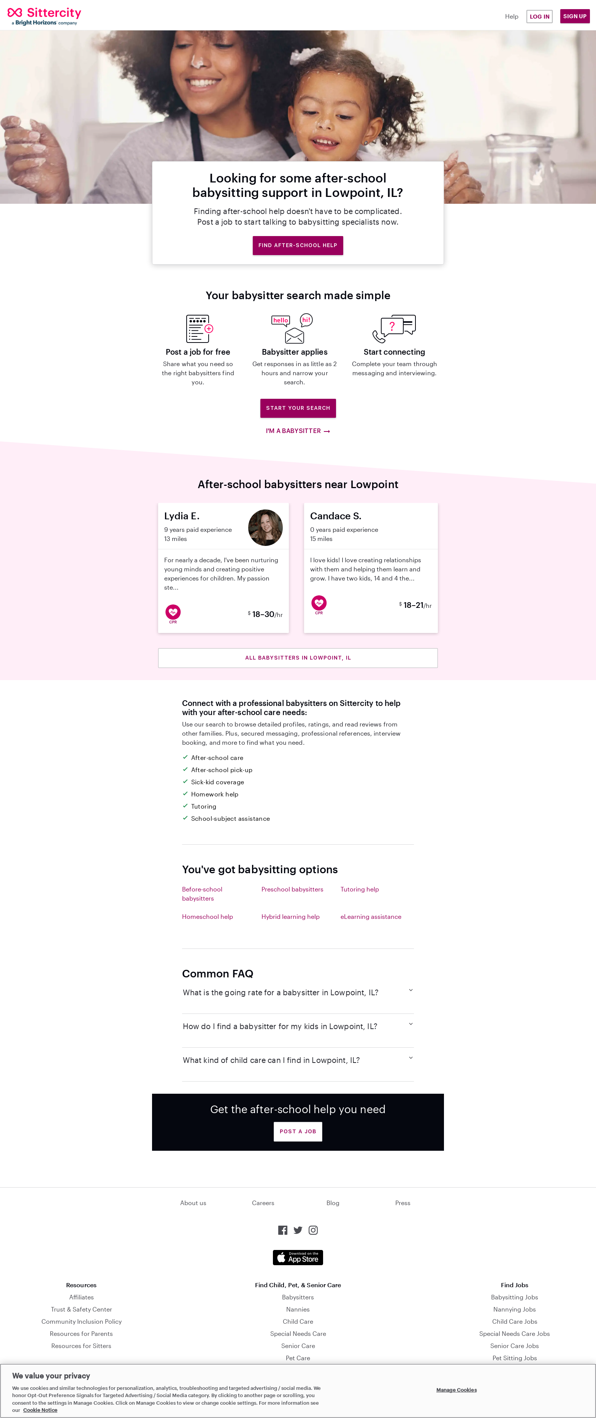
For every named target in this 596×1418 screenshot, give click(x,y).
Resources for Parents (81, 1333)
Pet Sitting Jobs (515, 1357)
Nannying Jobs (514, 1309)
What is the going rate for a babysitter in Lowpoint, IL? (298, 992)
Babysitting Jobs (514, 1297)
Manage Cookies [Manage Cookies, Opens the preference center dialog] (456, 1390)
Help (511, 16)
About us (193, 1202)
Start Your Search (298, 408)
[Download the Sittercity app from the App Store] (298, 1257)
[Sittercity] (58, 17)
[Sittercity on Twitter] (298, 1230)
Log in (540, 16)
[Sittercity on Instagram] (313, 1230)
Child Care (298, 1321)
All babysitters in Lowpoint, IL (298, 658)
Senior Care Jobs (514, 1345)
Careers (263, 1202)
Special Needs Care (298, 1333)
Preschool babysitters (292, 889)
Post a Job (298, 1131)
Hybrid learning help (291, 916)
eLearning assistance (371, 916)
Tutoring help (360, 889)
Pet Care (298, 1357)
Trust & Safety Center (81, 1309)
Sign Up (575, 16)
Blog (333, 1202)
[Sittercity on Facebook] (282, 1230)
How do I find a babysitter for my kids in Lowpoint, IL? (298, 1026)
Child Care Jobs (514, 1321)
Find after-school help (298, 245)
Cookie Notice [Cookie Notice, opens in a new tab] (40, 1410)
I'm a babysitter (298, 431)
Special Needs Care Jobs (514, 1333)
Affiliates (81, 1297)
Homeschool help (207, 916)
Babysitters (298, 1297)
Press (403, 1202)
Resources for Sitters (81, 1345)
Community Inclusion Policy (81, 1321)
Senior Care (298, 1345)
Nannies (298, 1309)
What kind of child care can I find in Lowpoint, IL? (298, 1059)
